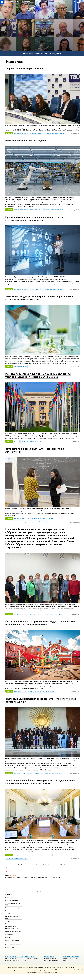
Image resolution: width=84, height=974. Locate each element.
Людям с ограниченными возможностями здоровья (12, 941)
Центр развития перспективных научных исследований (42, 54)
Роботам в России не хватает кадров (25, 140)
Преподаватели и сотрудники (13, 908)
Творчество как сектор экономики (24, 68)
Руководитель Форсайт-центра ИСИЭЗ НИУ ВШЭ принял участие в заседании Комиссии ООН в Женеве (38, 375)
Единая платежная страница (13, 944)
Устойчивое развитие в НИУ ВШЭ (13, 904)
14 (45, 864)
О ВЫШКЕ (8, 895)
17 (54, 864)
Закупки (7, 913)
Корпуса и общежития (11, 911)
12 (39, 864)
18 (57, 864)
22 (70, 864)
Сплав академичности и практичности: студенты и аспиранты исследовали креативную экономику (40, 623)
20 (64, 864)
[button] (37, 891)
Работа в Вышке (9, 947)
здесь (27, 969)
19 (61, 864)
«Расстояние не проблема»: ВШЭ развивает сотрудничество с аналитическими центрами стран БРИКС (40, 782)
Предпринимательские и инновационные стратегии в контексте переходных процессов (35, 218)
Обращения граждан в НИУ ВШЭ (13, 917)
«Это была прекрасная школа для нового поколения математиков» (34, 450)
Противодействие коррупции (13, 924)
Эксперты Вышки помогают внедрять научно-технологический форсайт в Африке (40, 700)
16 (51, 864)
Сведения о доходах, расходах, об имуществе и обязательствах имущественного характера (13, 929)
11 (36, 864)
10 (33, 864)
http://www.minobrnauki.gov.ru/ (14, 956)
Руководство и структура (12, 900)
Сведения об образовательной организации (10, 935)
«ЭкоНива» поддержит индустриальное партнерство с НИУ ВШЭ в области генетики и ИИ (39, 298)
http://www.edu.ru (49, 956)
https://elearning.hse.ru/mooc (71, 956)
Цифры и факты (9, 897)
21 (67, 864)
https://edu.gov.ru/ (29, 956)
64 (6, 867)
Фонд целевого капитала (12, 921)
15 (48, 864)
